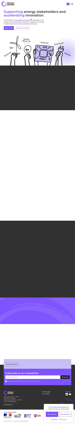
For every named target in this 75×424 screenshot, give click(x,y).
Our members (46, 393)
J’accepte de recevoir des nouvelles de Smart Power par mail (24, 381)
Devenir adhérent (12, 364)
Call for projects (46, 392)
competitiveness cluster (23, 20)
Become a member (22, 29)
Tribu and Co (24, 421)
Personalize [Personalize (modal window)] (54, 419)
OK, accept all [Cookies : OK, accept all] (52, 414)
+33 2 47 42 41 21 (8, 404)
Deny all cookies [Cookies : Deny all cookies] (65, 414)
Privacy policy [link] (62, 419)
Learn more (8, 29)
